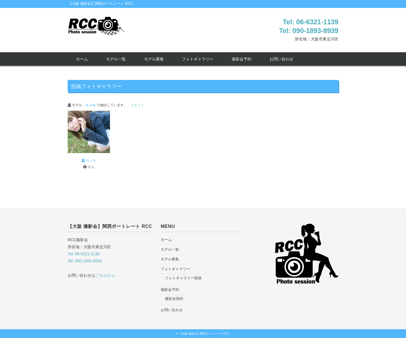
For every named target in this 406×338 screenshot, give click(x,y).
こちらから (105, 275)
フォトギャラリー (197, 59)
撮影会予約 (241, 59)
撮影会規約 (174, 298)
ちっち (88, 160)
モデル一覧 (116, 59)
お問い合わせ (281, 59)
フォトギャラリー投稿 (183, 278)
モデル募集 (154, 59)
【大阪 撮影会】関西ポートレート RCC (100, 3)
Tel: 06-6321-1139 (310, 22)
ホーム (82, 59)
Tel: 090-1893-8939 (308, 30)
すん (88, 167)
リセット (137, 105)
